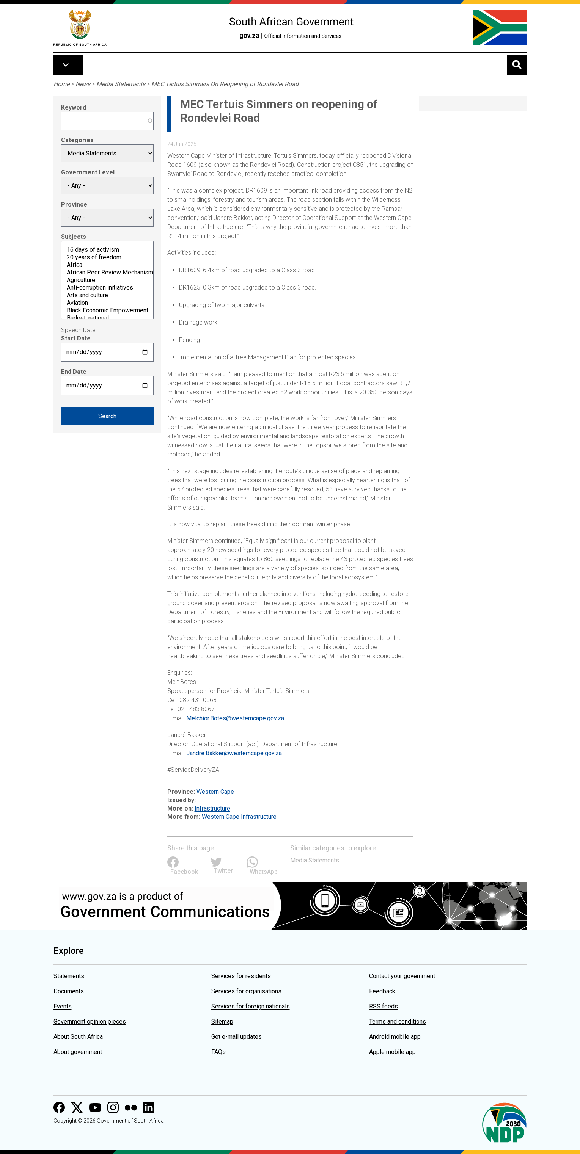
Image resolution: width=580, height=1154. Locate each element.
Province (74, 204)
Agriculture (107, 280)
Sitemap (222, 1021)
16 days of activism (107, 250)
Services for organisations (246, 991)
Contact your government (402, 976)
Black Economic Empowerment (107, 310)
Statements (68, 976)
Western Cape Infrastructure (239, 816)
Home (61, 84)
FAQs (218, 1051)
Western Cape (215, 791)
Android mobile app (395, 1036)
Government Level (88, 172)
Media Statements (120, 84)
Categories (77, 140)
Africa (107, 265)
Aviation (107, 303)
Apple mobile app (392, 1051)
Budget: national (107, 318)
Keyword (73, 107)
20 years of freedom (107, 257)
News (82, 84)
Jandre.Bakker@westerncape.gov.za (234, 753)
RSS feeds (383, 1006)
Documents (68, 991)
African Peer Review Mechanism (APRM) (107, 272)
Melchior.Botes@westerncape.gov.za (235, 718)
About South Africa (78, 1036)
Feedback (382, 991)
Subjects (73, 236)
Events (62, 1006)
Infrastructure (212, 808)
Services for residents (241, 976)
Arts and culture (107, 295)
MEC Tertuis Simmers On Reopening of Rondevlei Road (225, 84)
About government (77, 1051)
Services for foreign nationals (250, 1006)
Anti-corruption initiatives (107, 288)
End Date (73, 371)
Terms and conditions (397, 1021)
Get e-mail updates (236, 1036)
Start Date (76, 338)
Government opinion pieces (89, 1021)
